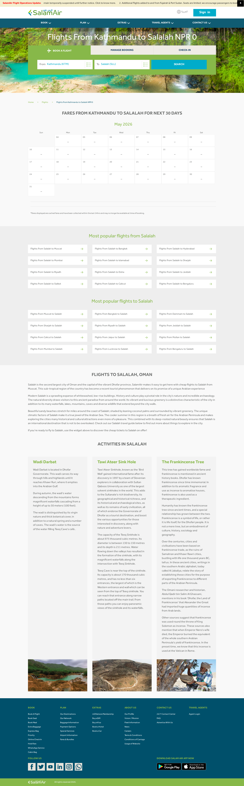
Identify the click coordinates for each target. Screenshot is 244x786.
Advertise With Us (165, 723)
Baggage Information (69, 723)
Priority (31, 735)
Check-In (185, 50)
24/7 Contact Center (166, 714)
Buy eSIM (96, 719)
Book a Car (97, 731)
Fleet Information (132, 723)
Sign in (204, 12)
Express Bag (33, 731)
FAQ (158, 719)
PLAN (83, 23)
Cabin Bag (32, 752)
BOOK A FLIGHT (59, 51)
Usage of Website (132, 744)
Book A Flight (34, 714)
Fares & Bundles (67, 740)
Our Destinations (68, 714)
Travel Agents (161, 23)
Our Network (66, 719)
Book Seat (32, 719)
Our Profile (129, 714)
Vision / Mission (132, 719)
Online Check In (35, 740)
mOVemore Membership (103, 714)
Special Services (67, 731)
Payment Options (68, 727)
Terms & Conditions (133, 735)
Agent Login (194, 714)
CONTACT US (199, 23)
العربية (182, 12)
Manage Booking (122, 50)
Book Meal (32, 723)
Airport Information (69, 735)
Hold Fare (32, 744)
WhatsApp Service (36, 748)
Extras (122, 23)
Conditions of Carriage (135, 740)
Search (179, 64)
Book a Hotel (98, 727)
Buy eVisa (96, 723)
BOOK (44, 23)
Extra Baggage (34, 727)
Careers (128, 731)
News (127, 727)
